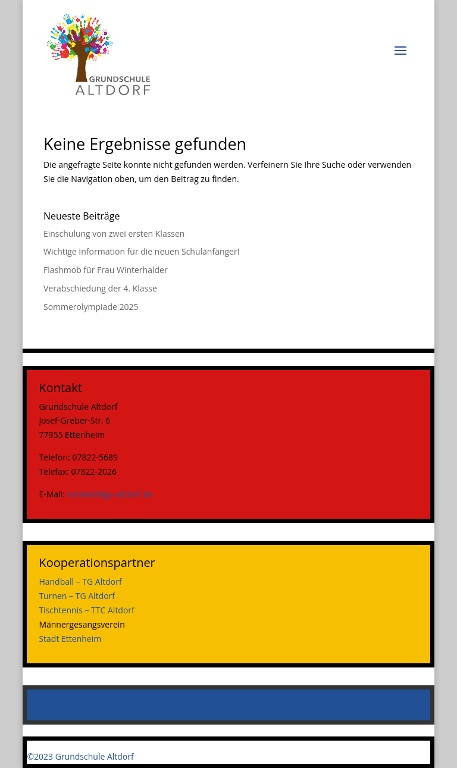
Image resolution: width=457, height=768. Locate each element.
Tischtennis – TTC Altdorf (86, 610)
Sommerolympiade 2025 (91, 306)
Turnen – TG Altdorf (77, 595)
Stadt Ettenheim (70, 638)
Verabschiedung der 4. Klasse (100, 288)
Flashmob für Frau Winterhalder (105, 269)
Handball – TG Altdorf (80, 581)
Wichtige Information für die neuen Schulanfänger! (141, 251)
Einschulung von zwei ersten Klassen (113, 233)
